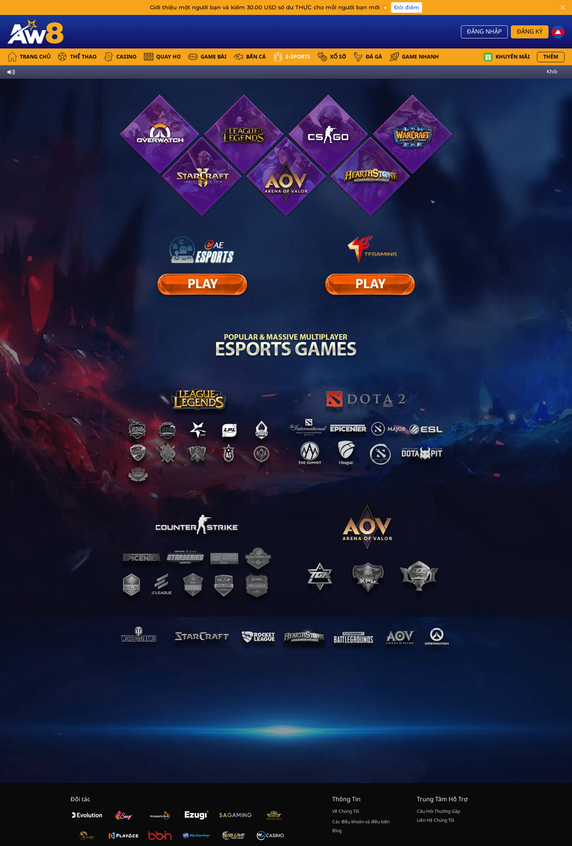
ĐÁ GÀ (367, 57)
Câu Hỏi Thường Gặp (438, 811)
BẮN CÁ (250, 57)
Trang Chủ (28, 57)
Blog (337, 831)
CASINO (120, 57)
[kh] (558, 31)
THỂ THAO (77, 57)
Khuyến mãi (506, 57)
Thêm (550, 57)
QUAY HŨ (162, 57)
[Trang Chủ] (35, 31)
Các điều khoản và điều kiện (361, 822)
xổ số (332, 57)
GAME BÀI (207, 57)
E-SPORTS (291, 57)
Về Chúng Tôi (345, 811)
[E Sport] (202, 284)
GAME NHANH (414, 57)
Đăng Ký (530, 31)
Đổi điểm (406, 7)
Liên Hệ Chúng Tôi (435, 820)
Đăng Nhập (484, 31)
